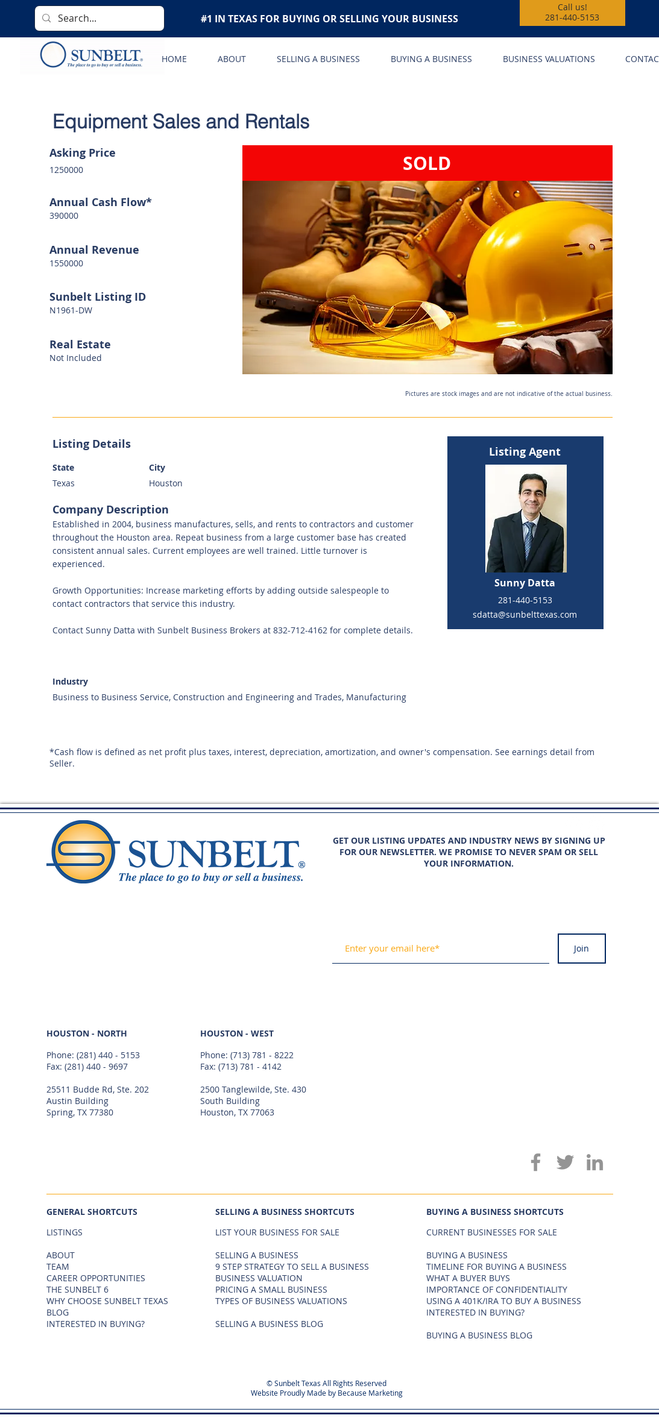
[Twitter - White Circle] (596, 825)
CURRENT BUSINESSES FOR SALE (491, 1232)
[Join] (582, 948)
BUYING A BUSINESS (467, 1255)
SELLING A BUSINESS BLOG (269, 1323)
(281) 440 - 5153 (108, 1055)
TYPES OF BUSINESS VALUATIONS (281, 1301)
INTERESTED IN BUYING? (475, 1312)
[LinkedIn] (595, 1162)
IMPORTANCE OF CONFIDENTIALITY (496, 1289)
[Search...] (98, 18)
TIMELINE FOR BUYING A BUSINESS (496, 1266)
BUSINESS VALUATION (259, 1278)
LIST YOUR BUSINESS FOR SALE (277, 1232)
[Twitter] (565, 1162)
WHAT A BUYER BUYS (468, 1278)
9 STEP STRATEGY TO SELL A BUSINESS (292, 1266)
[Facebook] (535, 1162)
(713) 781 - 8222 (262, 1055)
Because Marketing (370, 1393)
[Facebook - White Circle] (574, 825)
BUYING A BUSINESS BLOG (479, 1335)
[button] (427, 259)
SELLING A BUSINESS (256, 1255)
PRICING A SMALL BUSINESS (271, 1289)
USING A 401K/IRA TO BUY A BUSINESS (503, 1301)
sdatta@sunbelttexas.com (525, 614)
